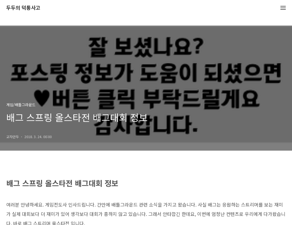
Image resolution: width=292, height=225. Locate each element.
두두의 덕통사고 (23, 8)
